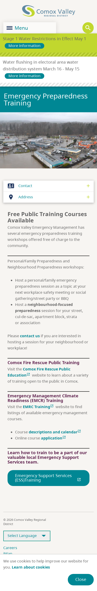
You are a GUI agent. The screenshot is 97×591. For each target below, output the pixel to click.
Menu (17, 28)
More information (24, 45)
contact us (30, 335)
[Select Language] (26, 536)
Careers (10, 547)
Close (80, 579)
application (54, 438)
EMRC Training (39, 406)
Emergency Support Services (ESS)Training (48, 478)
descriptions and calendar (55, 432)
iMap (7, 553)
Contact (18, 186)
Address (19, 197)
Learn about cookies (31, 567)
